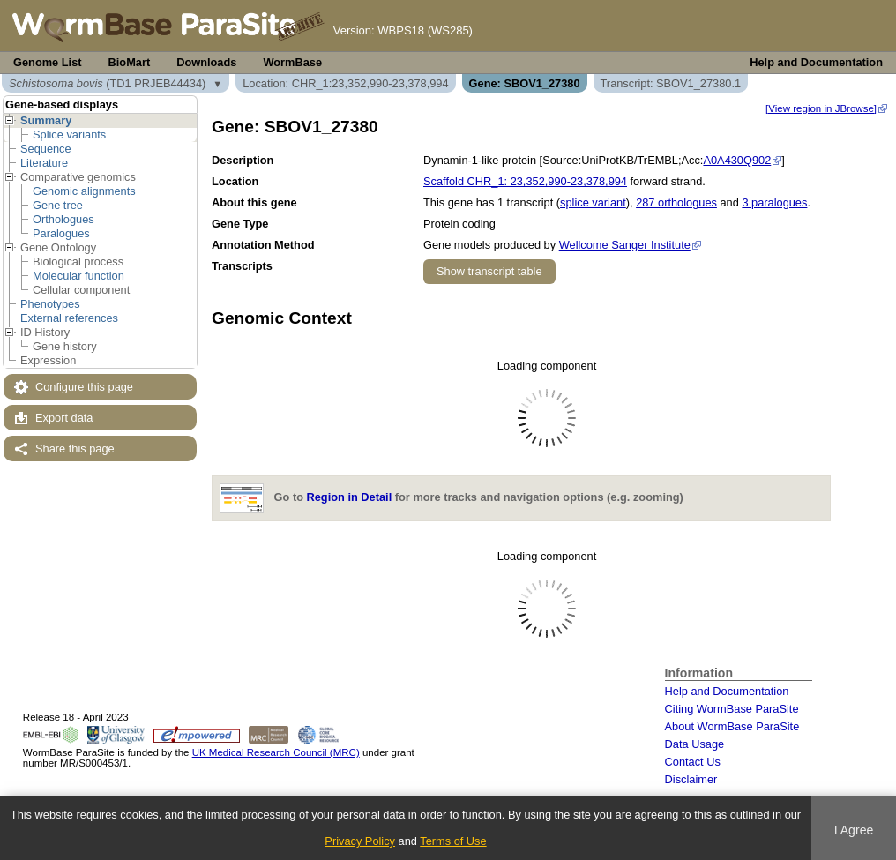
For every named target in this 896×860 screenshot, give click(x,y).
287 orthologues (676, 202)
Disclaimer (691, 779)
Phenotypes (50, 303)
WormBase (292, 62)
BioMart (129, 62)
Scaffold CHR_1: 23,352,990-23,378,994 (525, 181)
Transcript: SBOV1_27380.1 (671, 83)
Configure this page (84, 386)
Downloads (206, 62)
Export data (64, 417)
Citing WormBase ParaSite (732, 708)
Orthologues (63, 219)
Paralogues (61, 233)
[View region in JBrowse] (821, 108)
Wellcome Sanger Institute (625, 244)
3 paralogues (774, 202)
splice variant (593, 202)
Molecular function (78, 275)
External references (69, 318)
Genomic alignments (84, 191)
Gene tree (58, 205)
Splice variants (69, 134)
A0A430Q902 (737, 160)
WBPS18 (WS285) (425, 30)
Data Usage (695, 744)
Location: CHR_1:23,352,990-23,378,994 (345, 83)
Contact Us (693, 761)
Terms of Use (453, 841)
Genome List (47, 62)
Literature (44, 162)
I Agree (854, 830)
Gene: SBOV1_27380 (524, 83)
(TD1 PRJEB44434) (107, 83)
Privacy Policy (360, 841)
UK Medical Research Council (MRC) (276, 752)
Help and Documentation (816, 62)
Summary (45, 120)
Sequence (45, 148)
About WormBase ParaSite (732, 726)
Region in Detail (349, 498)
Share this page (75, 448)
